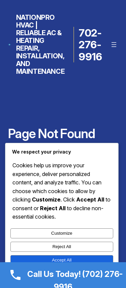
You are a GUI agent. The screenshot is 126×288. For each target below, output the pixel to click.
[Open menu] (114, 45)
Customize (61, 233)
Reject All (61, 246)
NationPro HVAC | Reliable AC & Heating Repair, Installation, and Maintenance (40, 44)
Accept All (62, 260)
